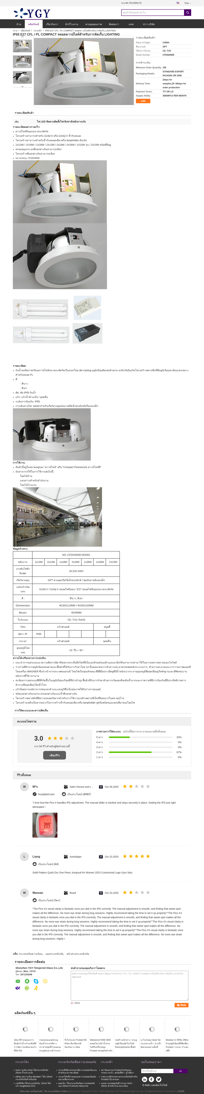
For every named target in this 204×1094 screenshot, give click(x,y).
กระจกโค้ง (22, 1062)
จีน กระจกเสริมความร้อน (56, 1091)
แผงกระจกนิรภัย (54, 953)
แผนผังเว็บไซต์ (159, 1085)
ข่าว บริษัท (149, 24)
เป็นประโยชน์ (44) (48, 864)
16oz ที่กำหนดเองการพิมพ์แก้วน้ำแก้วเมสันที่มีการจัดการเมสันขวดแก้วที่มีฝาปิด (25, 1045)
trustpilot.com (46, 794)
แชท (131, 24)
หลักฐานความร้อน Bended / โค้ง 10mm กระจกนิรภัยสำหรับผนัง (34, 1078)
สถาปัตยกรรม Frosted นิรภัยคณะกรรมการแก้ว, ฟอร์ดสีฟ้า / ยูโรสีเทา (117, 1071)
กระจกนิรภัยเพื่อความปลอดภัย (77, 1062)
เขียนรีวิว (55, 755)
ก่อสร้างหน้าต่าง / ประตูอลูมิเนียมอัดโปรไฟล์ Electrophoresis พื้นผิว (126, 1043)
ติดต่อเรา (114, 24)
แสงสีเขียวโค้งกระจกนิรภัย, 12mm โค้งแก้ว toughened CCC (33, 1084)
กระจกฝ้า (38, 30)
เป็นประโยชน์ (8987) (79, 794)
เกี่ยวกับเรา (52, 24)
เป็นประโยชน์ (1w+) (49, 900)
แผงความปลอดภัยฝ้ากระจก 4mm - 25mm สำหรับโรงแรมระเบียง (117, 1084)
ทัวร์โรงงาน (71, 24)
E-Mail (146, 1085)
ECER (181, 1091)
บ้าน (18, 24)
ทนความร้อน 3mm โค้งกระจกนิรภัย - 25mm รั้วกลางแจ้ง (32, 1071)
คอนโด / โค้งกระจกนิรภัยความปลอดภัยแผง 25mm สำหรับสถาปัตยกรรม (76, 1084)
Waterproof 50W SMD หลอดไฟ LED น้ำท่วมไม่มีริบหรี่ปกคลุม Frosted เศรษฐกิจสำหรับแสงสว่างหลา (101, 1047)
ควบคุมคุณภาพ (93, 24)
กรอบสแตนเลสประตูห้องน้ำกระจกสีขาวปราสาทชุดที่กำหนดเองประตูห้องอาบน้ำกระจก (50, 1045)
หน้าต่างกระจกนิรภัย (78, 953)
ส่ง (180, 1071)
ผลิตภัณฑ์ (33, 24)
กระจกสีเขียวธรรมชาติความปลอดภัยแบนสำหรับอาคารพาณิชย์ (77, 1071)
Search (187, 12)
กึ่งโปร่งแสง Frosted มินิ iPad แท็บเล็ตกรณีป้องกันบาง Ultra (75, 1043)
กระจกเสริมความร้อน (30, 953)
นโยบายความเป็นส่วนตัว (31, 1091)
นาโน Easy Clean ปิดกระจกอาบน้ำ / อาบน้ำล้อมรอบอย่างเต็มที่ (151, 1043)
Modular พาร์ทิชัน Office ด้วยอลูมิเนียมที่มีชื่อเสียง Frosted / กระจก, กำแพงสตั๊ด (177, 1045)
